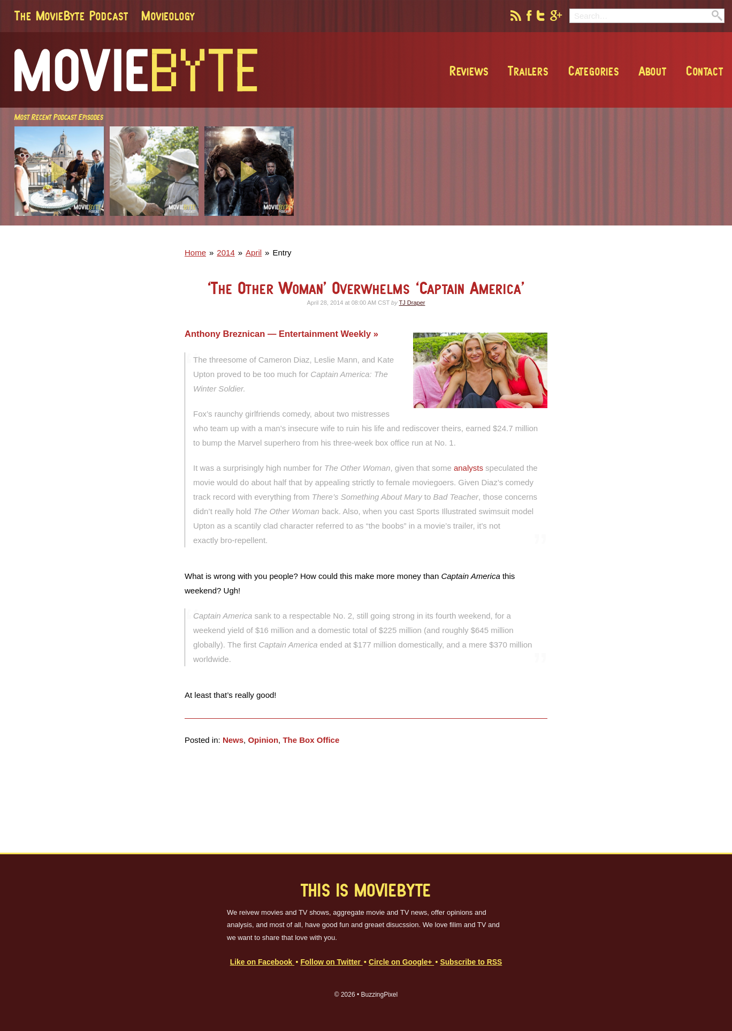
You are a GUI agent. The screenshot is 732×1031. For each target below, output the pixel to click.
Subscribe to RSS (471, 962)
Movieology (168, 15)
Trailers (527, 71)
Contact (703, 71)
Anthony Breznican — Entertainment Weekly (279, 333)
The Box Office (311, 739)
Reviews (468, 71)
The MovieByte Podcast (71, 15)
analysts (468, 467)
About (652, 71)
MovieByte (135, 70)
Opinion (263, 739)
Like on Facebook (262, 962)
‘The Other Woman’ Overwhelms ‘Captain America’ (366, 288)
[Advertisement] (570, 222)
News (233, 739)
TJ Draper (412, 302)
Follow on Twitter (331, 962)
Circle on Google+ (401, 962)
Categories (593, 71)
